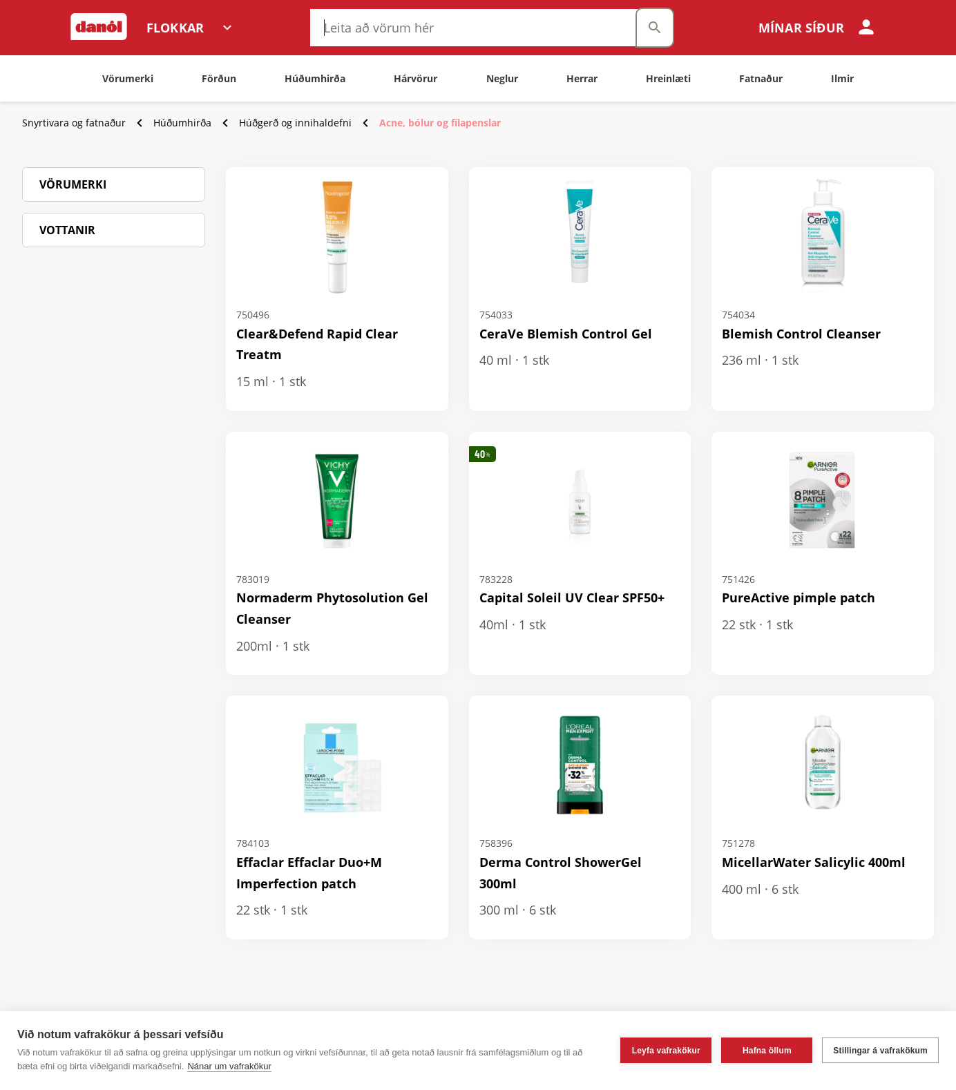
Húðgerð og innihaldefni (295, 122)
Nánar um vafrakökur (229, 1066)
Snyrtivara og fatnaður (74, 122)
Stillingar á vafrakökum (880, 1050)
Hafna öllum (767, 1050)
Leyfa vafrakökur (666, 1050)
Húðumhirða (182, 122)
